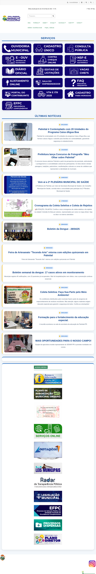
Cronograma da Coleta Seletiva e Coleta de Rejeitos (63, 205)
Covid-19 (71, 23)
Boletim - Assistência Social (35, 27)
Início (29, 23)
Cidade (45, 23)
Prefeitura (36, 23)
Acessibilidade (72, 2)
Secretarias (62, 23)
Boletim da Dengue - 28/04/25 (63, 229)
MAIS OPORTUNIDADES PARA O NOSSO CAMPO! (63, 340)
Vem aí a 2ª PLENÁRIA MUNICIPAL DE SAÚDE (63, 182)
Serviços (53, 23)
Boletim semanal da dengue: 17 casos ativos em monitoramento (48, 272)
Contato (79, 23)
